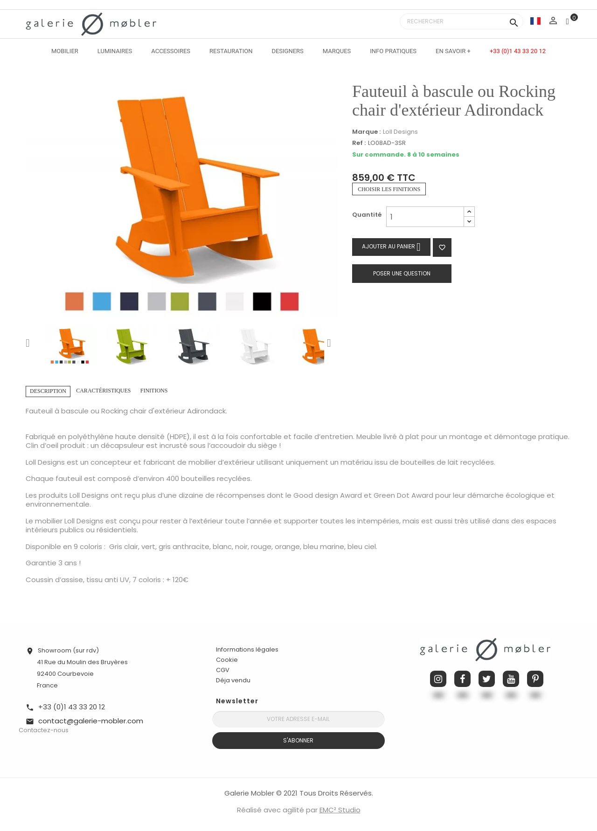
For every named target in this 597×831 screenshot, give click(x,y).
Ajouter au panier (391, 246)
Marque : (366, 132)
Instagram (438, 679)
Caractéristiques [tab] (103, 390)
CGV (222, 670)
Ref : (359, 143)
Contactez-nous (44, 730)
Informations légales (247, 649)
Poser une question (401, 273)
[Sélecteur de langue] (535, 21)
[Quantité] (425, 216)
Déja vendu (233, 680)
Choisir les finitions (389, 189)
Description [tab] (48, 391)
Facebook (462, 679)
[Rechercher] (461, 21)
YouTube (511, 679)
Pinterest (535, 679)
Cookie (227, 660)
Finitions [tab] (154, 390)
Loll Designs (400, 131)
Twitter (487, 679)
